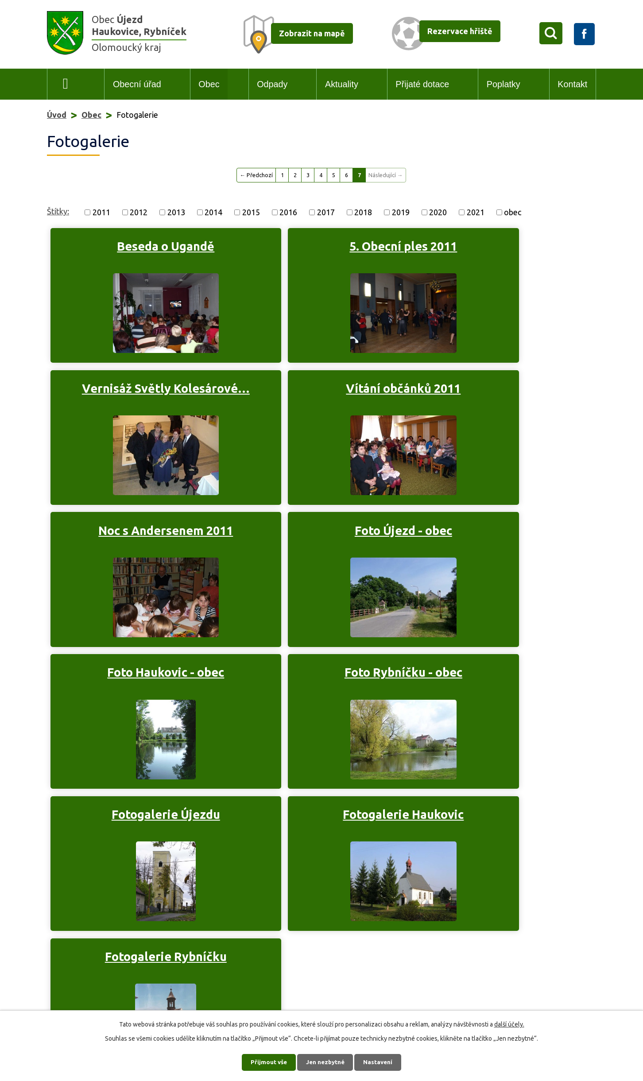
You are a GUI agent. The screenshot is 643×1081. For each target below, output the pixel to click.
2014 (213, 212)
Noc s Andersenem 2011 (314, 392)
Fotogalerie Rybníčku (314, 678)
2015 (251, 212)
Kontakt (572, 84)
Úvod (65, 84)
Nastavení (381, 1061)
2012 (138, 212)
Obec (208, 84)
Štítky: (58, 211)
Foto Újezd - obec (492, 392)
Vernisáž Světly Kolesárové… (492, 254)
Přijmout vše (266, 1061)
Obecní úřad (137, 84)
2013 (176, 212)
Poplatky (503, 84)
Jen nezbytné (325, 1061)
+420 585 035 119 (95, 942)
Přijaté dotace (422, 84)
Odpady (272, 84)
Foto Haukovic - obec (135, 535)
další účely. (509, 1022)
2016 (288, 212)
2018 (363, 212)
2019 (401, 212)
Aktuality (341, 84)
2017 (326, 212)
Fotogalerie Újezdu (492, 535)
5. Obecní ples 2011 (314, 246)
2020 (438, 212)
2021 (475, 212)
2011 (101, 212)
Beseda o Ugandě (136, 246)
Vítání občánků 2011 (136, 392)
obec (512, 212)
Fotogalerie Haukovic (136, 678)
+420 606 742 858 (133, 989)
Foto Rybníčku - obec (314, 535)
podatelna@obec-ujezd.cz (119, 955)
